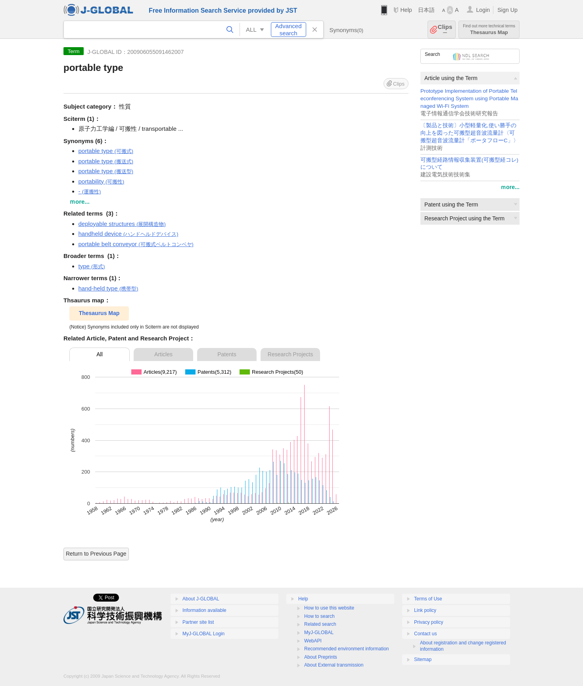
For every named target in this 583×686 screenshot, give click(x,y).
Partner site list (198, 622)
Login (483, 10)
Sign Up (507, 10)
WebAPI (313, 641)
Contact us (425, 633)
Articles (163, 354)
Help (406, 10)
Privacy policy (428, 622)
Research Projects (290, 354)
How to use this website (329, 608)
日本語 (426, 10)
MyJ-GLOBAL (319, 632)
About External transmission (333, 665)
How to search (319, 616)
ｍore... (510, 187)
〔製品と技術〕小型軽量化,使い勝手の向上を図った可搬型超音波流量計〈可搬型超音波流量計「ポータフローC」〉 (469, 132)
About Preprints (320, 657)
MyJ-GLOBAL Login (203, 633)
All (99, 354)
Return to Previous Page (96, 553)
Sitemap (422, 659)
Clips (445, 29)
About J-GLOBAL (200, 599)
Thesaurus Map (489, 29)
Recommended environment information (346, 649)
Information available (204, 610)
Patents (226, 354)
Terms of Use (428, 599)
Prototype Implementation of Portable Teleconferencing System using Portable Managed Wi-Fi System (469, 98)
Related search (320, 624)
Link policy (425, 610)
